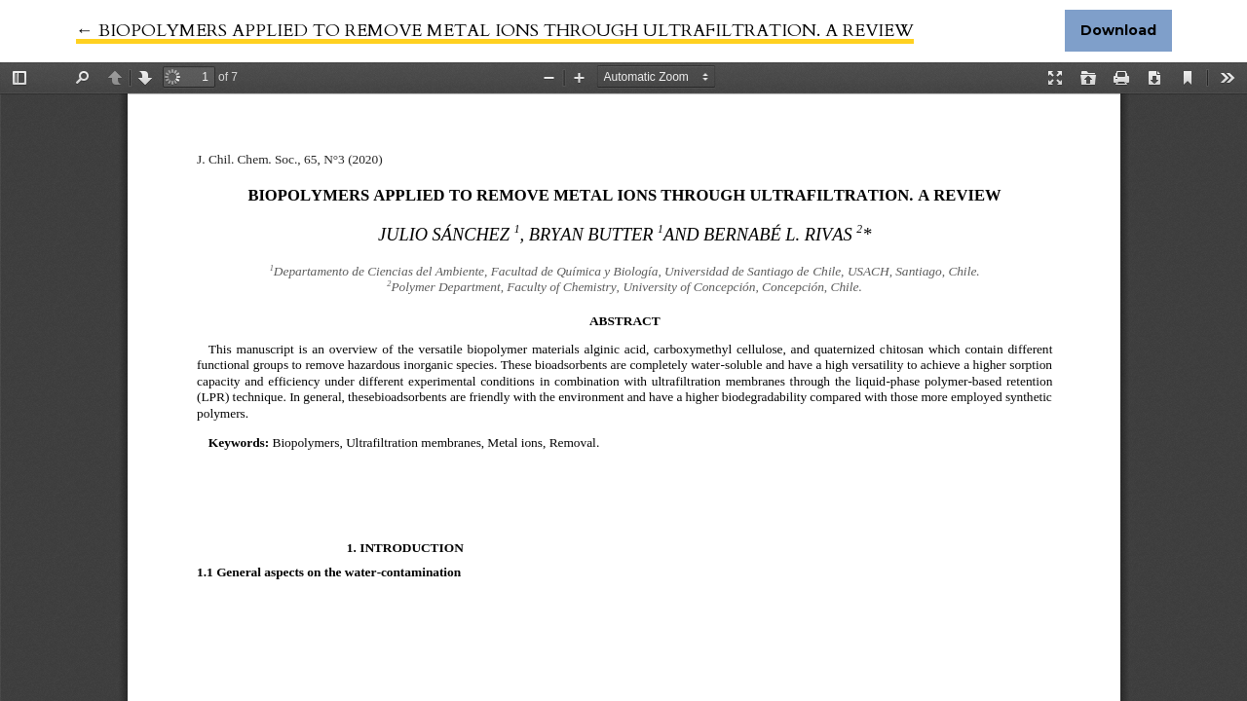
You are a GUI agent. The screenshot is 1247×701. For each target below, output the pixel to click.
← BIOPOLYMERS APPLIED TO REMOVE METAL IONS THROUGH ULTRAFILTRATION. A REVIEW (495, 30)
